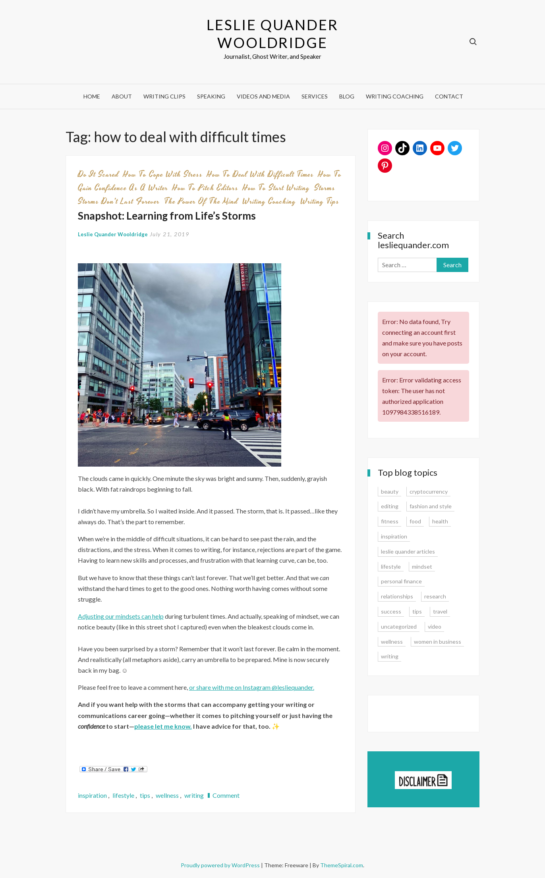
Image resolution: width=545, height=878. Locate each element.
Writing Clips (164, 96)
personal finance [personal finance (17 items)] (401, 581)
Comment (226, 795)
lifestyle (123, 795)
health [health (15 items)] (440, 521)
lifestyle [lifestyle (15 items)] (391, 566)
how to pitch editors (205, 188)
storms (324, 188)
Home (91, 96)
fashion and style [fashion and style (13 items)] (431, 506)
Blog (346, 96)
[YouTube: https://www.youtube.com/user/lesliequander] (437, 148)
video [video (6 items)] (434, 626)
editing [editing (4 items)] (389, 506)
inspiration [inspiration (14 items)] (394, 536)
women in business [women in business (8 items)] (437, 641)
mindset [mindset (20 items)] (422, 566)
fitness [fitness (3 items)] (389, 521)
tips (145, 795)
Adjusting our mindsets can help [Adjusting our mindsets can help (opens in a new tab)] (121, 616)
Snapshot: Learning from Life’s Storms (167, 215)
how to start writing (276, 188)
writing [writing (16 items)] (389, 656)
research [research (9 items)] (435, 596)
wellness (167, 795)
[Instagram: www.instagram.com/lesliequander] (385, 148)
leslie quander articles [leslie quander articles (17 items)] (408, 551)
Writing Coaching (394, 96)
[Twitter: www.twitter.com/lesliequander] (455, 148)
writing (194, 795)
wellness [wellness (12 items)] (392, 641)
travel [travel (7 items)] (440, 611)
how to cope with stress (163, 174)
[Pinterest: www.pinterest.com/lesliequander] (385, 165)
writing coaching (269, 201)
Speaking (211, 96)
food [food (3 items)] (415, 521)
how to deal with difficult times (260, 174)
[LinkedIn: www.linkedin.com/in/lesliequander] (420, 148)
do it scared (98, 174)
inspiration (92, 795)
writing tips (319, 201)
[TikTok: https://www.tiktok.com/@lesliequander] (402, 148)
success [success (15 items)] (391, 611)
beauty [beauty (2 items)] (389, 491)
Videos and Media (263, 96)
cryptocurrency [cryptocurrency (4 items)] (429, 491)
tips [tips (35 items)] (417, 611)
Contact (449, 96)
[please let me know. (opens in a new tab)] (163, 726)
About (122, 96)
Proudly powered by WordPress (221, 865)
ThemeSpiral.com (341, 865)
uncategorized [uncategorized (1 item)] (399, 626)
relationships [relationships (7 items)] (397, 596)
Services (314, 96)
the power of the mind (201, 201)
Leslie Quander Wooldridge (272, 33)
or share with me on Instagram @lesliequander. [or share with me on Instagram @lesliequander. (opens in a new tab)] (251, 687)
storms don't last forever (119, 201)
